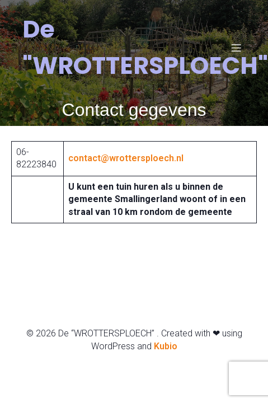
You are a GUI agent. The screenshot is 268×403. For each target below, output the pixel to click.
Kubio (165, 346)
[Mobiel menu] (236, 47)
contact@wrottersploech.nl (126, 158)
